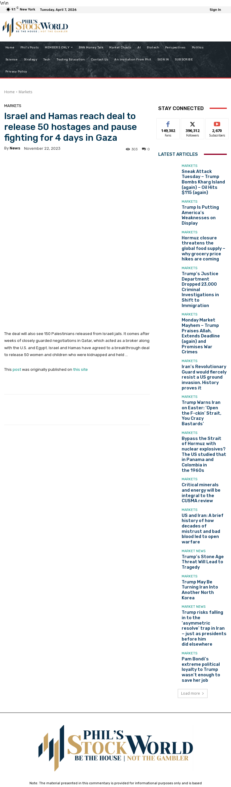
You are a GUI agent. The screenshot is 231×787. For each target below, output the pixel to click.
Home (9, 91)
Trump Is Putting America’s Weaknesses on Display (204, 202)
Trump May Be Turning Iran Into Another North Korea (202, 465)
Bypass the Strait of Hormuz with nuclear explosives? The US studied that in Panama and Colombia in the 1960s (202, 361)
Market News (193, 431)
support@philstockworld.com (127, 734)
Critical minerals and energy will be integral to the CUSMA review (203, 390)
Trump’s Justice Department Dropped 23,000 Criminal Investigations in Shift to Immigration (203, 254)
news (15, 148)
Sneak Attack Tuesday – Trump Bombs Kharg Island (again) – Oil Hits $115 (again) (202, 177)
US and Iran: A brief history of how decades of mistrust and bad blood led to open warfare (204, 415)
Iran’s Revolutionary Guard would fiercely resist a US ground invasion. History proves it (204, 307)
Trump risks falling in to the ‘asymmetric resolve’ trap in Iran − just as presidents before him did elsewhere (203, 493)
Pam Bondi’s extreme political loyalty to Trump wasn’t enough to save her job (203, 520)
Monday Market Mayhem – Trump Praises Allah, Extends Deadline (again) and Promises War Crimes (204, 281)
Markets (25, 91)
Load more (192, 539)
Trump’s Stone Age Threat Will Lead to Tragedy (198, 440)
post (17, 300)
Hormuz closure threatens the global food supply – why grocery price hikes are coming (204, 227)
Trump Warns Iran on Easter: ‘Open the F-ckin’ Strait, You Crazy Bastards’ (203, 332)
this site (80, 300)
